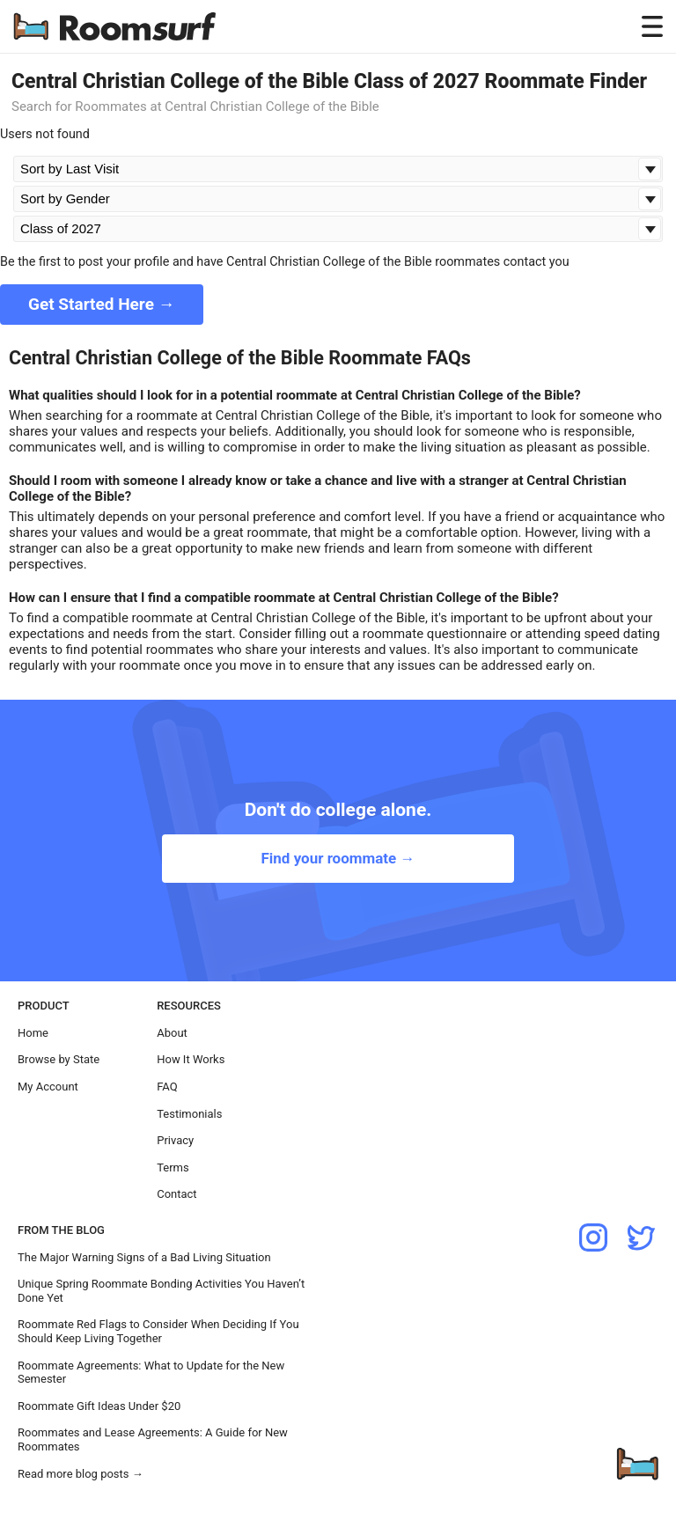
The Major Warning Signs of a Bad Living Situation (144, 1257)
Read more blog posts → (80, 1473)
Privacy (175, 1140)
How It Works (190, 1059)
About (172, 1032)
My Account (48, 1086)
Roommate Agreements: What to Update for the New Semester (151, 1372)
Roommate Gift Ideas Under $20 (99, 1406)
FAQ (167, 1086)
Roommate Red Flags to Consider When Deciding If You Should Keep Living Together (158, 1331)
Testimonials (189, 1113)
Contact (176, 1194)
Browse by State (58, 1059)
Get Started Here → (101, 304)
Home (33, 1032)
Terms (173, 1167)
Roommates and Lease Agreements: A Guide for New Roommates (153, 1439)
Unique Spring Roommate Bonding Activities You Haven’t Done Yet (161, 1290)
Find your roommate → (338, 858)
